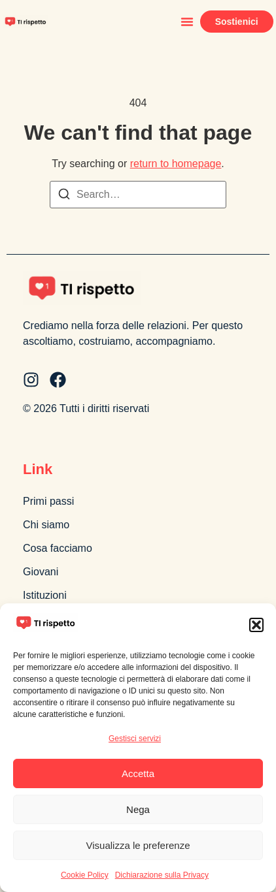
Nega (138, 809)
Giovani (40, 571)
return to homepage (176, 163)
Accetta (138, 773)
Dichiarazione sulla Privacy (162, 875)
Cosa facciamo (57, 548)
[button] (256, 624)
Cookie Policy (85, 875)
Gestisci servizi (135, 738)
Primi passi (48, 501)
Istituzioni (45, 595)
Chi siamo (46, 524)
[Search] (64, 196)
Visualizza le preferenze (138, 845)
